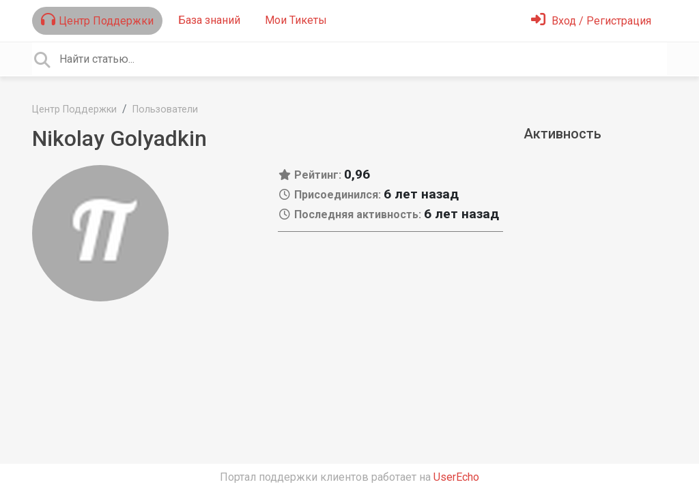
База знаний (209, 20)
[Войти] (591, 21)
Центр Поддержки (97, 19)
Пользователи (165, 109)
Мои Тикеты (296, 20)
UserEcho (456, 477)
